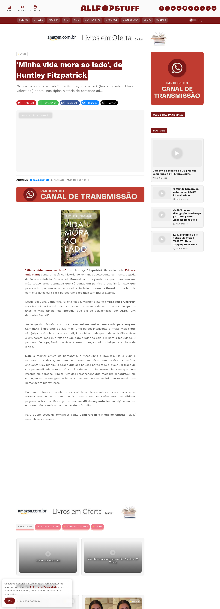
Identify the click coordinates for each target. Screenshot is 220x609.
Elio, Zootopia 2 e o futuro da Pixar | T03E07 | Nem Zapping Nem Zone (185, 239)
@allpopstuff (41, 180)
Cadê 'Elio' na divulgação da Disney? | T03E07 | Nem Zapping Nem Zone (187, 215)
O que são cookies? (28, 600)
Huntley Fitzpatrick (77, 526)
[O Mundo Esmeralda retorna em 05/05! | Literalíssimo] (162, 193)
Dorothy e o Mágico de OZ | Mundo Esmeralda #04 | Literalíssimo (174, 172)
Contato (161, 20)
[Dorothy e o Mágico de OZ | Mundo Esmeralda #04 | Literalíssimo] (177, 153)
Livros (24, 20)
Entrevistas (93, 20)
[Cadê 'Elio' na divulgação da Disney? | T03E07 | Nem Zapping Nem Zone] (162, 215)
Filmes (39, 20)
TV (67, 20)
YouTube (112, 20)
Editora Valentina (48, 526)
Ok (9, 600)
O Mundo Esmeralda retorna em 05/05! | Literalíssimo (185, 192)
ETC (77, 20)
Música (54, 20)
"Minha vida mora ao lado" (45, 270)
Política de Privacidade (43, 587)
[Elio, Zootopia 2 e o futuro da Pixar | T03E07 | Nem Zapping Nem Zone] (162, 239)
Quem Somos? (130, 20)
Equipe (147, 20)
